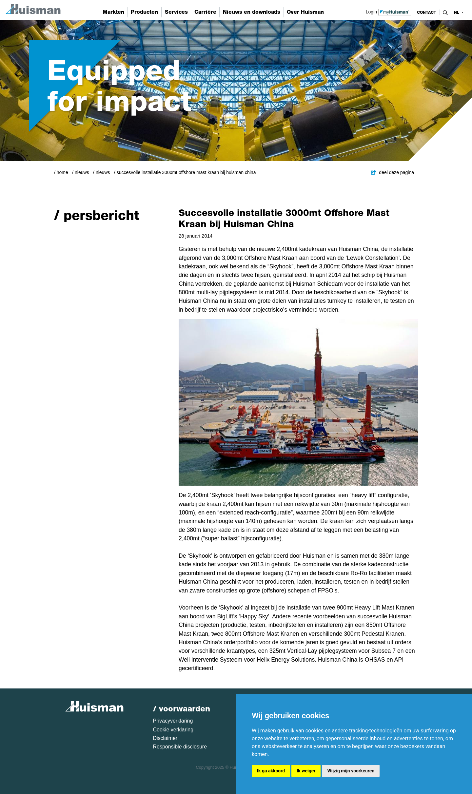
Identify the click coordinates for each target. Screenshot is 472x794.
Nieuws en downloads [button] (251, 12)
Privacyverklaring (173, 721)
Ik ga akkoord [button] (271, 770)
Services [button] (176, 12)
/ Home (61, 172)
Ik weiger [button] (306, 770)
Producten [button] (144, 12)
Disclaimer (165, 738)
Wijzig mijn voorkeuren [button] (350, 770)
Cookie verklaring (173, 729)
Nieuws (82, 172)
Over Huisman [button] (305, 12)
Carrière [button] (205, 12)
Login (388, 11)
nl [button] (457, 12)
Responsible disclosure (180, 746)
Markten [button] (113, 12)
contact (426, 12)
